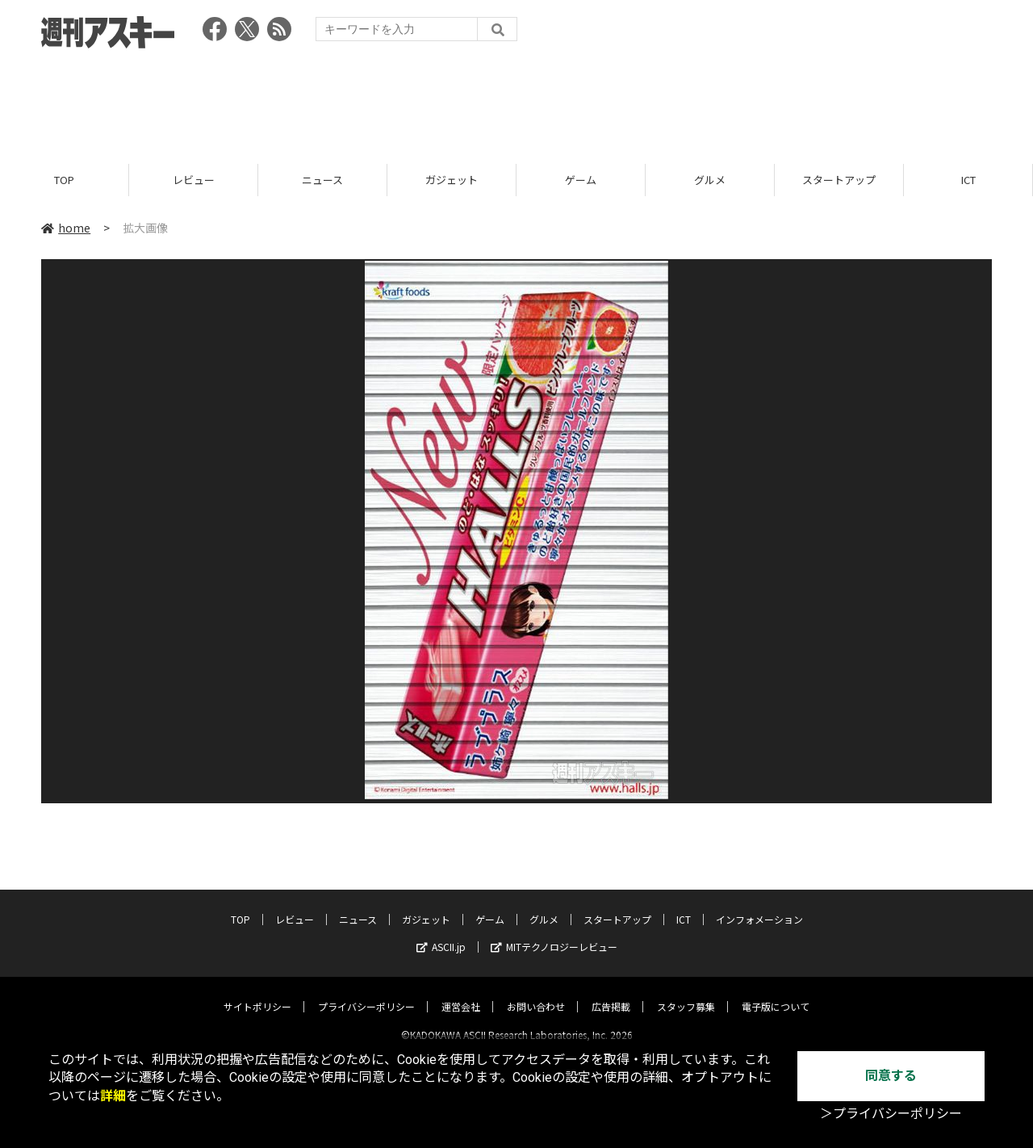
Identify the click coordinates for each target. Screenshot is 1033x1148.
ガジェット (451, 179)
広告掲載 (611, 992)
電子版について (775, 992)
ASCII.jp (441, 933)
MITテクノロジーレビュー (554, 933)
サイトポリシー (257, 992)
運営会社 (460, 992)
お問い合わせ (536, 992)
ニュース (322, 179)
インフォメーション (759, 905)
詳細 (113, 1096)
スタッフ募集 (686, 992)
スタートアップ (839, 179)
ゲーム (580, 179)
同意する (891, 1075)
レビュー (194, 179)
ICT (968, 179)
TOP (64, 179)
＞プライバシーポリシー (891, 1113)
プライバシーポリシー (366, 992)
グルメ (710, 179)
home (65, 228)
